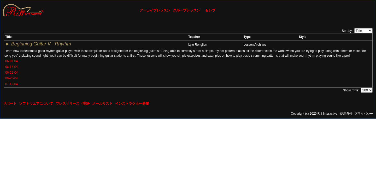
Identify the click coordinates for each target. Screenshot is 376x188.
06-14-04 (11, 67)
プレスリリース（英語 (73, 103)
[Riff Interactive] (23, 10)
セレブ (210, 10)
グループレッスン (186, 10)
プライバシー (363, 113)
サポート (9, 103)
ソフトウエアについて (36, 103)
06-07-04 (11, 61)
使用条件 (346, 113)
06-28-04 (11, 78)
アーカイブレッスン (155, 10)
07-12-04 (11, 84)
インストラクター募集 (132, 103)
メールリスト (102, 103)
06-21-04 (11, 72)
